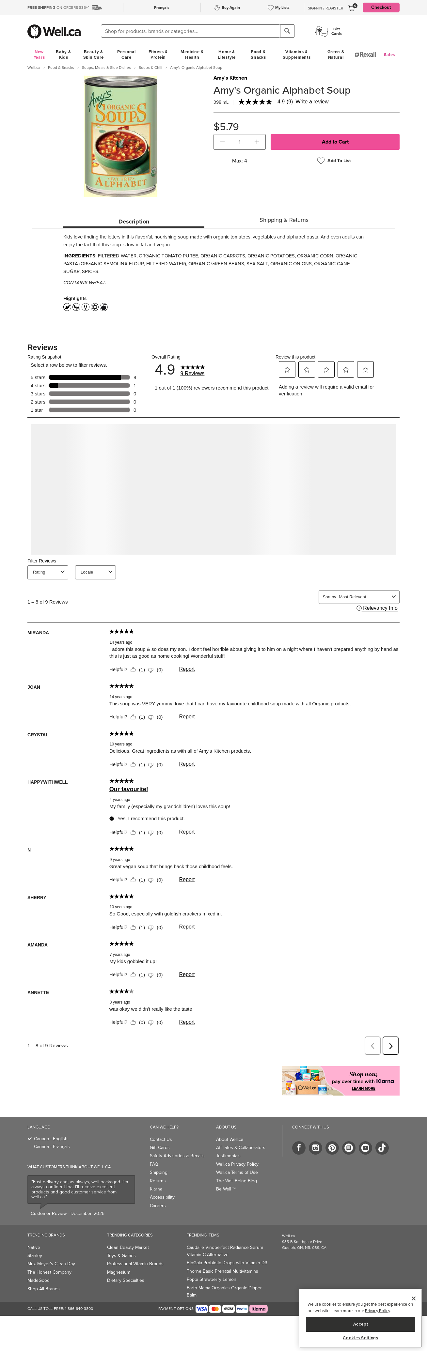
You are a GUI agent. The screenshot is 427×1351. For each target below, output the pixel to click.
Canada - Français (52, 1146)
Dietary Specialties (125, 1280)
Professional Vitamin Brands (135, 1263)
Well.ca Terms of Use (237, 1172)
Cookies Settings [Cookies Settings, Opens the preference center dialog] (360, 1338)
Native (33, 1247)
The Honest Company (49, 1272)
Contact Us (161, 1139)
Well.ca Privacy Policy (237, 1164)
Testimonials (228, 1155)
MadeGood (38, 1280)
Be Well (226, 1189)
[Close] (413, 1298)
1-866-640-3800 (79, 1309)
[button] (222, 141)
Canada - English (51, 1138)
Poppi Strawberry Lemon (211, 1279)
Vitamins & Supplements (297, 54)
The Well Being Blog (236, 1180)
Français (161, 7)
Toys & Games (121, 1255)
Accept (360, 1324)
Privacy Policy (377, 1311)
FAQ (154, 1164)
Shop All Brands (43, 1288)
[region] (360, 1318)
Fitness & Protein (158, 54)
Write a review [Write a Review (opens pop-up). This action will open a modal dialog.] (311, 101)
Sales (389, 54)
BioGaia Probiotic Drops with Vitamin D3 (227, 1262)
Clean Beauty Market (128, 1247)
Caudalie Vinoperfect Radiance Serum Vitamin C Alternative (225, 1251)
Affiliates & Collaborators (240, 1147)
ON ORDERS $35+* (58, 7)
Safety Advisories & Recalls (177, 1155)
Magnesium (118, 1272)
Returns (158, 1180)
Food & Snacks (258, 54)
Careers (158, 1205)
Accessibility (162, 1197)
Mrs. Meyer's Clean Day (51, 1263)
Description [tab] (134, 221)
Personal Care (126, 54)
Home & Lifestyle (226, 54)
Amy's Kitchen (230, 78)
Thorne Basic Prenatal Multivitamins (222, 1271)
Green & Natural (335, 54)
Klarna (156, 1189)
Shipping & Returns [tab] (284, 220)
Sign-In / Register (325, 8)
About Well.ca (229, 1139)
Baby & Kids (63, 54)
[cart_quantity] (239, 141)
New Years (39, 54)
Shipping (158, 1172)
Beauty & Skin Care (93, 54)
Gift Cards (160, 1147)
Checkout (381, 7)
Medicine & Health (192, 54)
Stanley (34, 1255)
